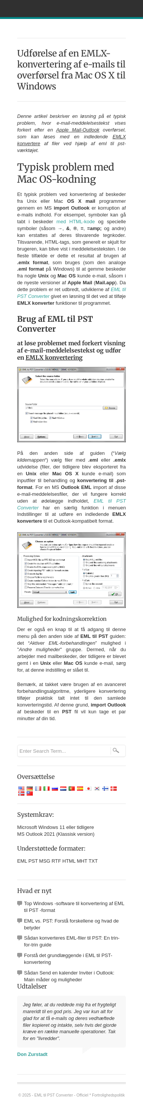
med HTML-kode (75, 221)
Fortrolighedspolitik (108, 1095)
